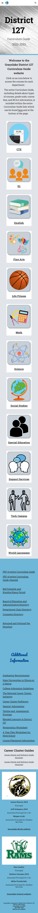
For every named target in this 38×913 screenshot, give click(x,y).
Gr (4, 675)
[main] (19, 30)
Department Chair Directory (17, 609)
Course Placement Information (19, 740)
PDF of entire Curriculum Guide (19, 571)
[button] (2, 3)
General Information (13, 706)
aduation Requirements (17, 675)
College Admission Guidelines (18, 688)
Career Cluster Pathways (15, 701)
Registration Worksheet (15, 727)
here (20, 110)
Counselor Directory (13, 614)
